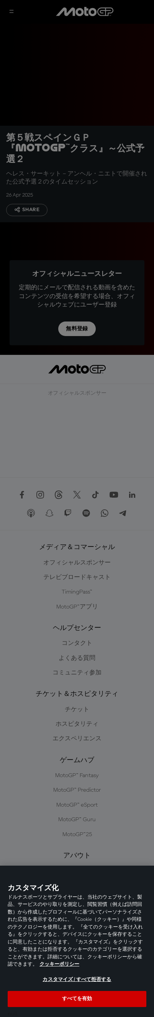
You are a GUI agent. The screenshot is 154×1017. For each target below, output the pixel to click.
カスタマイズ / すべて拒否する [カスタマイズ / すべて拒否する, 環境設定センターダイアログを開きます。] (77, 979)
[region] (77, 941)
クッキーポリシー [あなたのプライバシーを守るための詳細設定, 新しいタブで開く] (59, 964)
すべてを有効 (77, 998)
